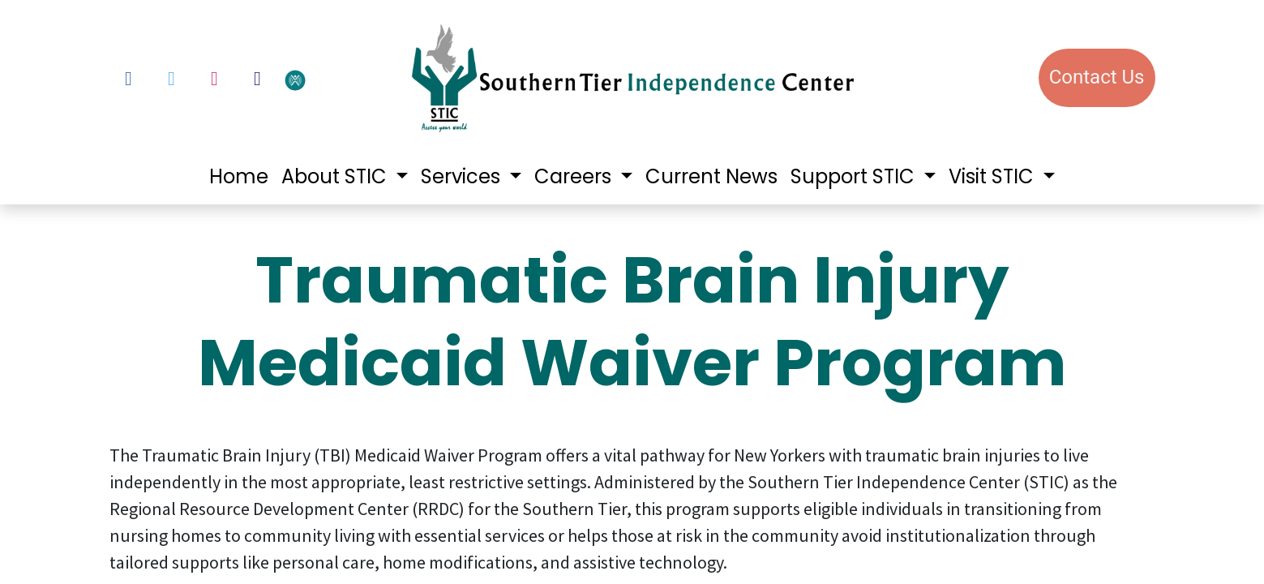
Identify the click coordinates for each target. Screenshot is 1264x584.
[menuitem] (239, 177)
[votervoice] (336, 79)
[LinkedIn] (257, 78)
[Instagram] (214, 78)
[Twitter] (171, 78)
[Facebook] (128, 78)
